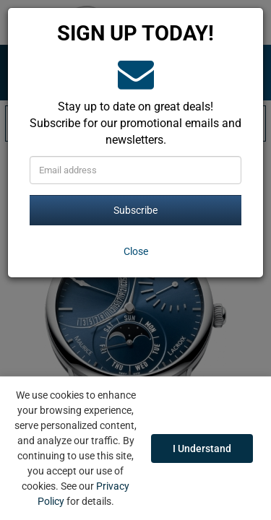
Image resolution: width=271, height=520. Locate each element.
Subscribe (135, 210)
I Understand (202, 448)
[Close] (135, 251)
